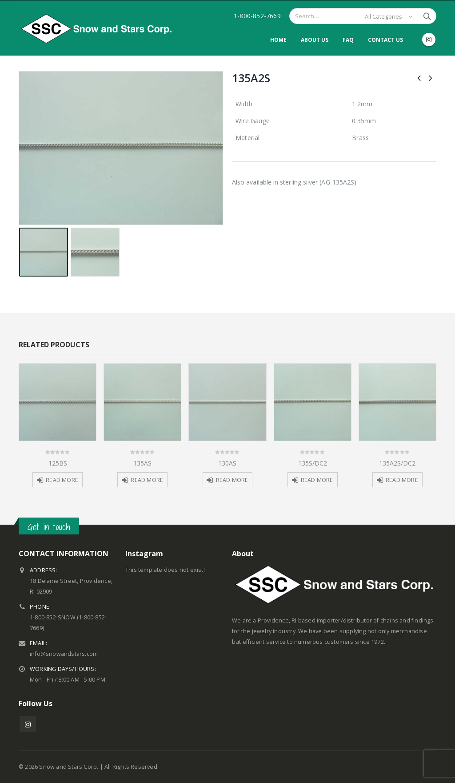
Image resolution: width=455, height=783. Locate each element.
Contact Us (385, 40)
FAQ (348, 40)
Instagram (28, 724)
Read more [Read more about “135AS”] (147, 480)
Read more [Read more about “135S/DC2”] (317, 480)
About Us (314, 40)
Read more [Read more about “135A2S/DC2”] (402, 480)
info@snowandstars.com (64, 654)
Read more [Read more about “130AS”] (232, 480)
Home (278, 40)
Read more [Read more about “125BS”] (62, 480)
